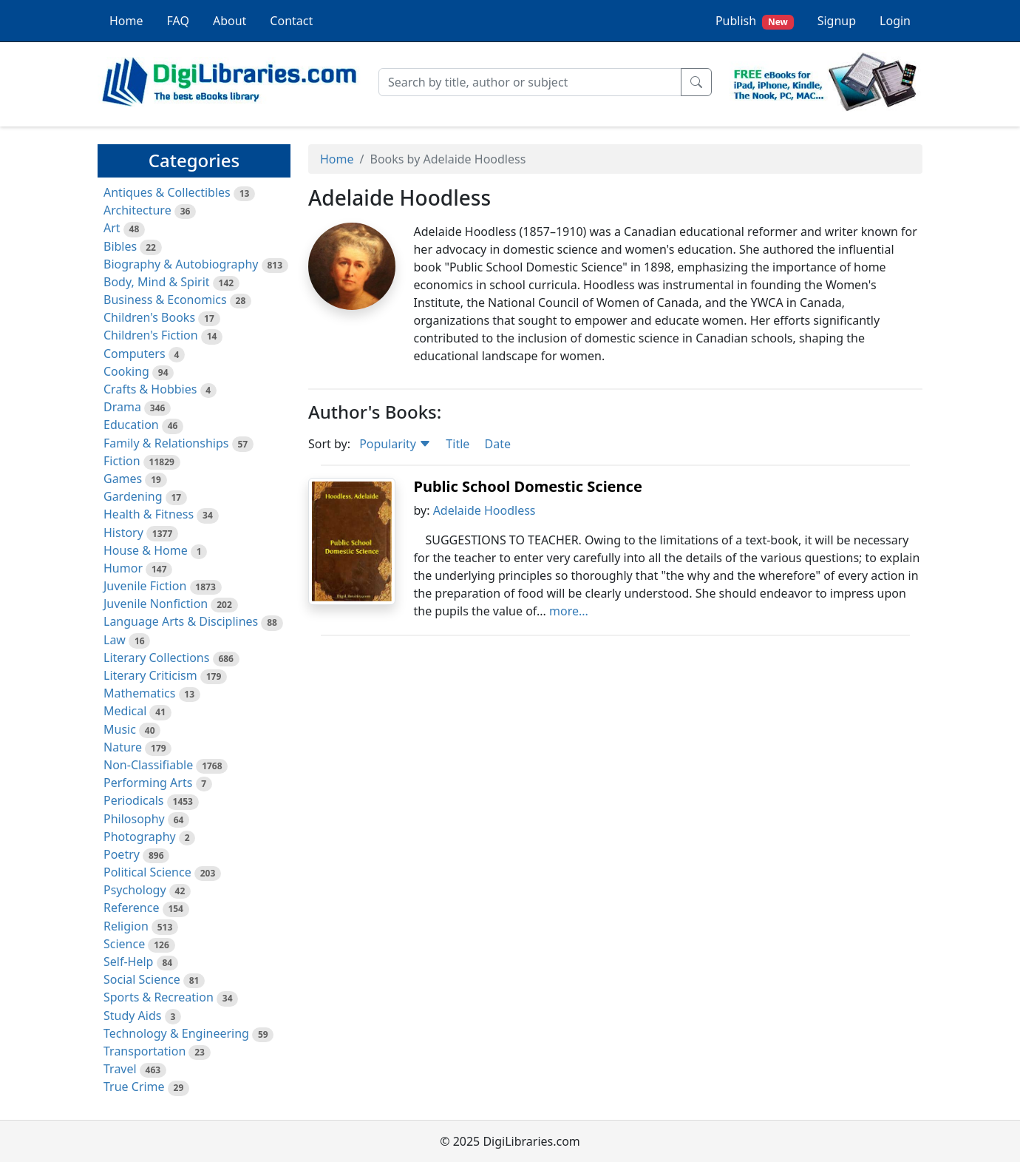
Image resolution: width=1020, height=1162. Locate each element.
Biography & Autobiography (180, 264)
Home (126, 21)
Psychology (134, 890)
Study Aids (132, 1015)
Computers (134, 353)
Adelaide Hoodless (484, 510)
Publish (754, 21)
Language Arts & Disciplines (180, 621)
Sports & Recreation (158, 997)
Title (457, 444)
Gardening (133, 496)
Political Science (147, 872)
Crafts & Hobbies (150, 389)
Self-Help (128, 961)
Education (131, 424)
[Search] (529, 82)
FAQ (178, 21)
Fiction (121, 461)
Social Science (141, 979)
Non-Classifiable (148, 765)
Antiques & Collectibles (167, 192)
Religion (126, 926)
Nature (122, 747)
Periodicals (133, 800)
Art (111, 228)
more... (568, 611)
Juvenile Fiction (144, 586)
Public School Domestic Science (527, 486)
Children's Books (149, 317)
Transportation (144, 1051)
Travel (120, 1069)
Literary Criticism (150, 675)
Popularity (395, 444)
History (123, 532)
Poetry (121, 854)
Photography (139, 836)
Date (497, 444)
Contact (291, 21)
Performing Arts (147, 782)
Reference (131, 907)
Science (124, 944)
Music (119, 729)
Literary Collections (156, 657)
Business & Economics (165, 299)
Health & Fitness (148, 514)
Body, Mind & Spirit (156, 282)
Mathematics (139, 693)
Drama (122, 407)
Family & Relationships (165, 443)
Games (122, 478)
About (229, 21)
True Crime (134, 1086)
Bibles (120, 246)
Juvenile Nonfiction (155, 603)
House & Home (145, 550)
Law (114, 640)
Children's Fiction (150, 335)
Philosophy (134, 819)
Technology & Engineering (176, 1033)
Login (895, 21)
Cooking (126, 371)
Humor (123, 568)
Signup (836, 21)
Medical (124, 711)
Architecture (137, 210)
